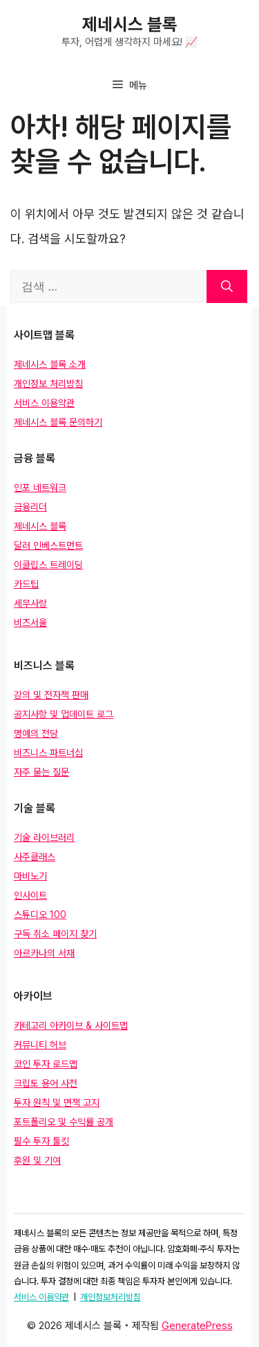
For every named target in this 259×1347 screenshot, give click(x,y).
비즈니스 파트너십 (48, 752)
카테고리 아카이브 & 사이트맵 (71, 1025)
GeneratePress (197, 1325)
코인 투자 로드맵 (45, 1063)
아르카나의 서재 (44, 953)
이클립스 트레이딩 (48, 564)
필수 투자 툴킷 (41, 1141)
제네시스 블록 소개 (50, 364)
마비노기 (30, 875)
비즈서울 (30, 622)
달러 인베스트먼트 (48, 545)
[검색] (227, 286)
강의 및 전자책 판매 (51, 694)
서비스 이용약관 (44, 402)
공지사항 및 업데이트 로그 (63, 714)
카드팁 (26, 583)
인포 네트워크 (40, 487)
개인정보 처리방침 (48, 383)
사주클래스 (34, 856)
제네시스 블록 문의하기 (58, 422)
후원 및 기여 (37, 1160)
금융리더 (30, 506)
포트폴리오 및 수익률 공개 (63, 1121)
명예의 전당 (36, 733)
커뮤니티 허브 (40, 1044)
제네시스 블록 (130, 24)
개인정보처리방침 (110, 1297)
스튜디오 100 (40, 914)
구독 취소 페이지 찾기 (55, 933)
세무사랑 (30, 603)
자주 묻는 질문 (41, 771)
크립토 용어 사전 (45, 1083)
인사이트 (30, 895)
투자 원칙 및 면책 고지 (56, 1102)
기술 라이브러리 (44, 837)
